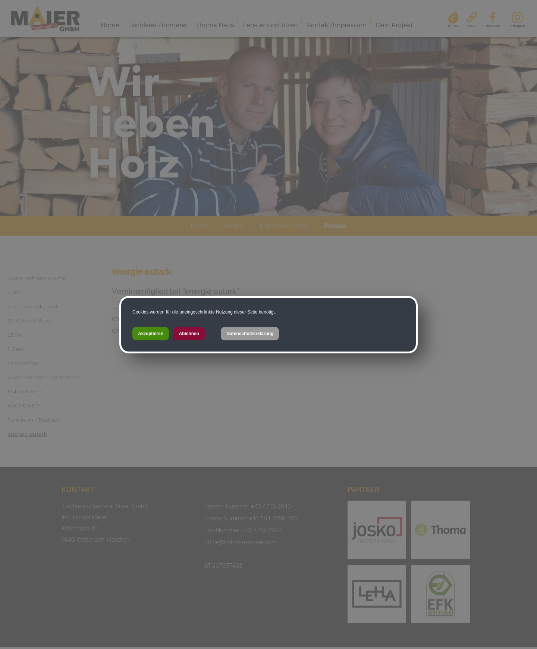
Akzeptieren (150, 333)
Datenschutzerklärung (249, 333)
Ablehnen (189, 333)
